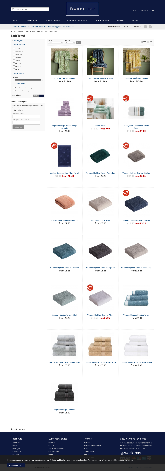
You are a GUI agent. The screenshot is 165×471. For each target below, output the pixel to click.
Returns (51, 446)
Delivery (51, 442)
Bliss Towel (100, 126)
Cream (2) (17, 55)
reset (36, 95)
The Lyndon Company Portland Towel (136, 127)
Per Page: (70, 42)
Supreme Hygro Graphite (64, 410)
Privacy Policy (53, 451)
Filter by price (19, 73)
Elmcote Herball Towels (64, 78)
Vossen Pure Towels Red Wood (64, 220)
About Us (16, 442)
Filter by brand (19, 41)
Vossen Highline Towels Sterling (136, 173)
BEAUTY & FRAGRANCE (77, 21)
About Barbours (114, 27)
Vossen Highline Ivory (100, 220)
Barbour (87, 442)
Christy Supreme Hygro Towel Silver (64, 362)
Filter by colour (19, 44)
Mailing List (17, 448)
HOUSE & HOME (53, 21)
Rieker (86, 455)
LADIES (16, 21)
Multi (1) (17, 63)
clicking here (129, 460)
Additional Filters (20, 83)
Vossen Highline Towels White (100, 315)
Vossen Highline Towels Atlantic (136, 220)
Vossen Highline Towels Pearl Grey (136, 268)
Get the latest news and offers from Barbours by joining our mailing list (43, 27)
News (126, 27)
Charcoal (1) (18, 52)
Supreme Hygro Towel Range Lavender (64, 127)
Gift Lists (16, 455)
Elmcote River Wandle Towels (100, 78)
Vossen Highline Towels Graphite (100, 268)
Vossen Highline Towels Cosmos (64, 268)
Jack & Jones (89, 451)
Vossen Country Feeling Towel (136, 315)
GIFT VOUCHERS (102, 21)
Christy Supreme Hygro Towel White (136, 362)
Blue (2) (16, 49)
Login (134, 10)
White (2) (17, 69)
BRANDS (121, 21)
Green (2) (17, 58)
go (41, 95)
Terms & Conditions (56, 448)
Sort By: (55, 42)
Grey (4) (16, 60)
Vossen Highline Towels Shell (64, 315)
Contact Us (137, 27)
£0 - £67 (16, 77)
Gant (86, 448)
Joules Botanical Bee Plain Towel (64, 173)
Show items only (22, 88)
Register (144, 10)
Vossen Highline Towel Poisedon (100, 173)
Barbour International (92, 446)
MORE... (135, 21)
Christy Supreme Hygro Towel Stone (100, 362)
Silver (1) (17, 66)
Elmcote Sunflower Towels (136, 78)
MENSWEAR (32, 21)
